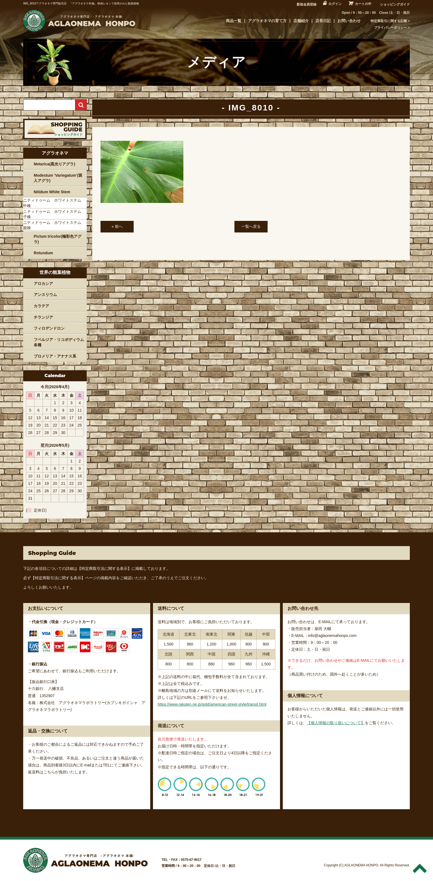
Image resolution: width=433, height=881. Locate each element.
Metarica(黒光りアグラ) (54, 164)
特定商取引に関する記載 (389, 21)
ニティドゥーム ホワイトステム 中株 (54, 203)
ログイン (335, 4)
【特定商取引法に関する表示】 (104, 568)
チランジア (43, 317)
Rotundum (43, 253)
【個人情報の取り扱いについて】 (336, 723)
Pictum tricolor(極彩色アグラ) (57, 239)
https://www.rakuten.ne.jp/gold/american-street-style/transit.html (212, 704)
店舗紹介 (301, 20)
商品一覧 (233, 20)
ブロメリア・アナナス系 (55, 356)
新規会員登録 (306, 4)
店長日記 (323, 20)
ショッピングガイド (395, 4)
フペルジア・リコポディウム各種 (59, 342)
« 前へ (117, 226)
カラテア (41, 306)
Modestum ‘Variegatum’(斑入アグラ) (58, 178)
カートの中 (363, 4)
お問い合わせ (349, 20)
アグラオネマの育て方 (267, 20)
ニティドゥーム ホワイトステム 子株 (54, 214)
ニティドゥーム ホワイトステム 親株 (54, 225)
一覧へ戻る (251, 226)
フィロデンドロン (49, 328)
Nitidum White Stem (52, 192)
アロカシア (43, 283)
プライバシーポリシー (390, 28)
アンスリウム (45, 294)
